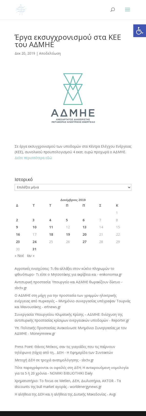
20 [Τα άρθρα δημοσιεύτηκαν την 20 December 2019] (84, 234)
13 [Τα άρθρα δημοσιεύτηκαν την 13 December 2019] (84, 227)
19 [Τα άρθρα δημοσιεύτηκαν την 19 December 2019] (68, 234)
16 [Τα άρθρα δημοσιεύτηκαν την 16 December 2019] (18, 234)
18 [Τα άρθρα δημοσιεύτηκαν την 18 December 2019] (51, 234)
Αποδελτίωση (50, 53)
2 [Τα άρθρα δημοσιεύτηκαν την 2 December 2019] (17, 220)
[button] (139, 30)
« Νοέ (19, 255)
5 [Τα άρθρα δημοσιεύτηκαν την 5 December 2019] (67, 220)
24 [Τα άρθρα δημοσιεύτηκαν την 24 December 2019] (34, 241)
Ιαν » (30, 255)
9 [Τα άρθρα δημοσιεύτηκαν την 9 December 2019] (17, 227)
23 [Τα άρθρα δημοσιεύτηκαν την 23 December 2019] (18, 241)
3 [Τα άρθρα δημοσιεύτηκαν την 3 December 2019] (33, 220)
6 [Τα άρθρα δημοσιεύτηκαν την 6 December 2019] (83, 220)
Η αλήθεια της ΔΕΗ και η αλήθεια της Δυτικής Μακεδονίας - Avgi (65, 394)
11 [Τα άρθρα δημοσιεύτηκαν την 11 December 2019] (51, 227)
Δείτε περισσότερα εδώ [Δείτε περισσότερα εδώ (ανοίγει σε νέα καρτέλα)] (33, 157)
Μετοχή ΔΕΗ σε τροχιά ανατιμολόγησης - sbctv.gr (54, 360)
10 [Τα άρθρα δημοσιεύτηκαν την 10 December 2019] (34, 227)
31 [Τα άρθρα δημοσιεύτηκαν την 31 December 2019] (34, 249)
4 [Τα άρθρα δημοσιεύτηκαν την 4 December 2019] (50, 220)
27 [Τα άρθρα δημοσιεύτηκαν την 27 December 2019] (84, 241)
